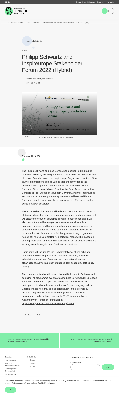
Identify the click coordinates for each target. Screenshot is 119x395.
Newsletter (110, 2)
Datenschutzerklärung (21, 383)
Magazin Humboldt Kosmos (85, 2)
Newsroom (100, 2)
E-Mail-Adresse (75, 363)
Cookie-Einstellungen (46, 383)
